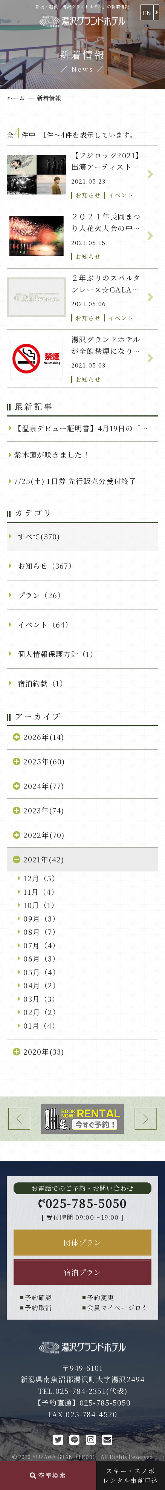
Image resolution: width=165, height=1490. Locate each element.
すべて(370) (39, 536)
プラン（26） (41, 595)
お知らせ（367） (47, 565)
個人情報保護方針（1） (57, 654)
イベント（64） (45, 624)
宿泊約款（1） (42, 683)
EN (146, 12)
